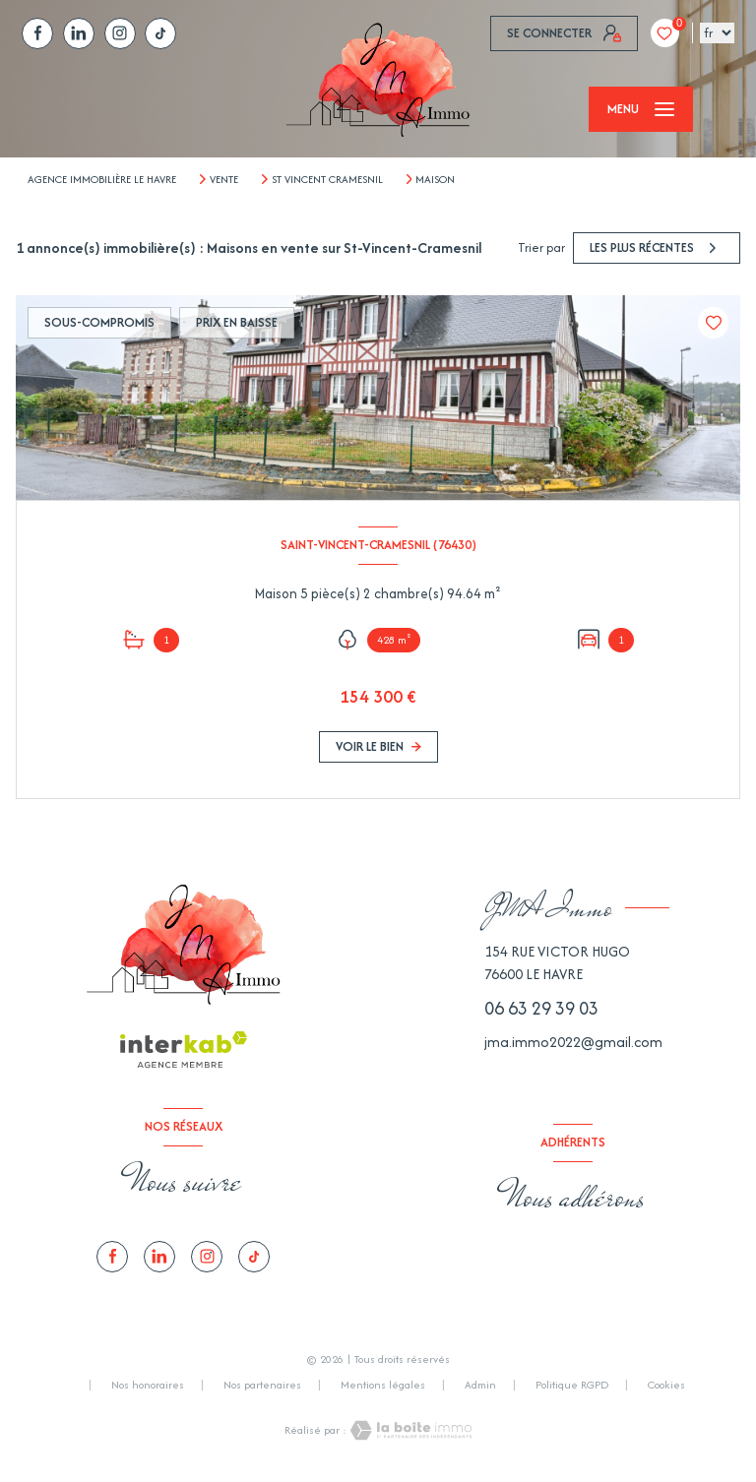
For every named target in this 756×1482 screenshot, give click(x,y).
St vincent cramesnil (327, 179)
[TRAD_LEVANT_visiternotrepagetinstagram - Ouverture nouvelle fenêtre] (120, 33)
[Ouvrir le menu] (641, 109)
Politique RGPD (572, 1384)
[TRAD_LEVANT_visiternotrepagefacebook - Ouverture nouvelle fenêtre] (37, 33)
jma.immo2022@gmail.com (573, 1041)
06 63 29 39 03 (541, 1008)
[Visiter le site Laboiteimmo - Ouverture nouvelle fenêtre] (409, 1430)
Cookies (666, 1385)
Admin (480, 1384)
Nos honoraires (147, 1384)
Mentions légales (383, 1384)
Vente (224, 179)
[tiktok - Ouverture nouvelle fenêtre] (160, 33)
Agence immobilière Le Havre (102, 179)
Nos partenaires (262, 1384)
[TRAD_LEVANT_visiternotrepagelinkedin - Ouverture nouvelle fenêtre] (78, 33)
